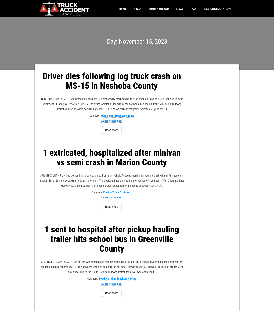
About (138, 8)
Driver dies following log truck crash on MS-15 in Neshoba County (112, 81)
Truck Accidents (159, 8)
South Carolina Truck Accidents (117, 278)
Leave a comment (111, 120)
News (179, 8)
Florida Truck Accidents (117, 192)
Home (123, 8)
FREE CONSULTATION (217, 8)
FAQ (193, 8)
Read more (111, 130)
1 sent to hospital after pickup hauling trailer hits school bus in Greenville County (112, 239)
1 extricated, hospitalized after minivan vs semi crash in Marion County (112, 157)
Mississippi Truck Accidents (117, 115)
